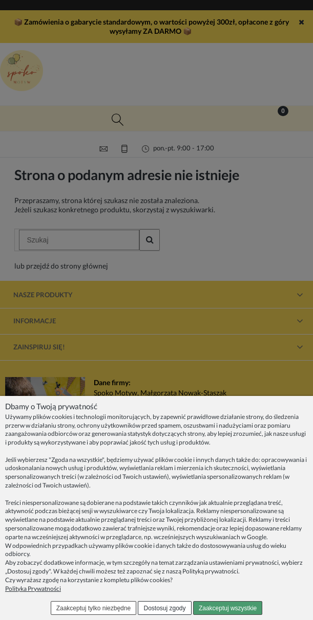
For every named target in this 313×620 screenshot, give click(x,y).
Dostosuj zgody (165, 608)
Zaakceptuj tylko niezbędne (93, 608)
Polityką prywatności (210, 571)
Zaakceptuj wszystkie (228, 608)
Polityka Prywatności (33, 588)
